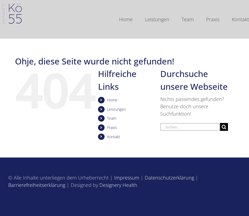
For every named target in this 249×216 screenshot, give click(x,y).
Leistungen (116, 109)
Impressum (126, 177)
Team (111, 118)
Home (112, 100)
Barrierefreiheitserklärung (36, 185)
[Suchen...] (190, 127)
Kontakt (113, 136)
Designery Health (118, 185)
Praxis (112, 127)
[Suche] (224, 127)
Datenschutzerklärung (169, 177)
